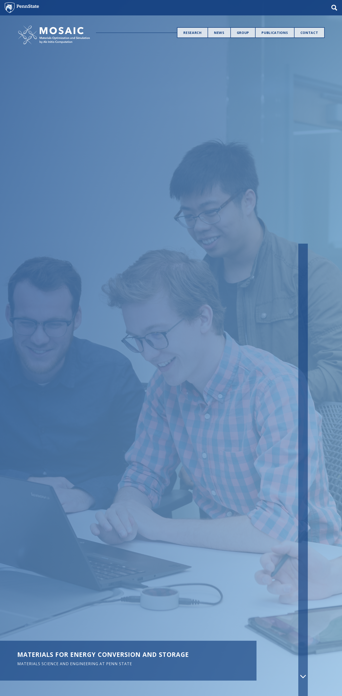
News (219, 32)
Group (243, 32)
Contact (309, 32)
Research (192, 32)
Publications (274, 32)
